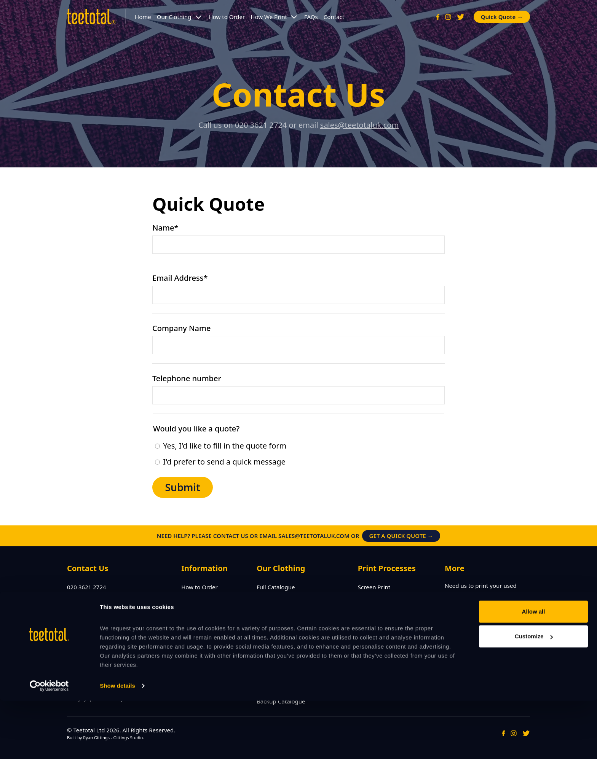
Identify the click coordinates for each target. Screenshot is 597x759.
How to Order (227, 17)
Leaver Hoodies (277, 610)
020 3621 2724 (86, 587)
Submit (182, 487)
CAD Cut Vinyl (376, 610)
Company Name (181, 328)
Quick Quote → (502, 17)
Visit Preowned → (476, 609)
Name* (165, 228)
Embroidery (373, 598)
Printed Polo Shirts (281, 632)
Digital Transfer (378, 621)
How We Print (269, 17)
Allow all (533, 670)
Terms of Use (198, 621)
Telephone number (186, 378)
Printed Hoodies (278, 621)
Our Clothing (174, 17)
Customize (534, 694)
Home (143, 17)
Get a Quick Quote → (401, 535)
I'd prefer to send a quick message (220, 462)
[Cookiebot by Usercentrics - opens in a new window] (49, 744)
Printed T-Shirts (277, 598)
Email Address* (180, 278)
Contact (334, 17)
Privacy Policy (199, 610)
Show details (117, 744)
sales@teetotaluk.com (359, 125)
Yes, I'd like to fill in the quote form (220, 446)
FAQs (311, 17)
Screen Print (374, 587)
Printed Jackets (276, 644)
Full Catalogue (276, 587)
